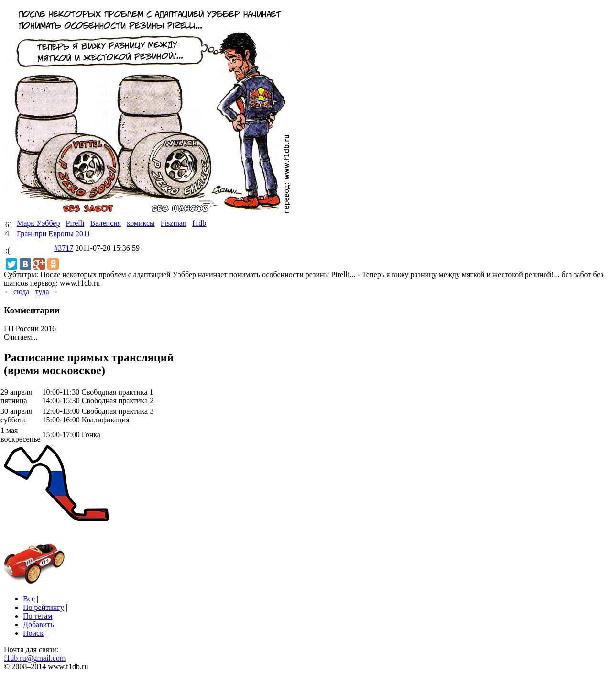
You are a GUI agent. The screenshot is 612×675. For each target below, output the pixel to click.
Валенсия (105, 223)
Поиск (33, 633)
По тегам (37, 616)
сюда (21, 292)
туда (42, 292)
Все (29, 599)
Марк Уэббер (38, 223)
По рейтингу (43, 607)
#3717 (63, 248)
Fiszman (173, 223)
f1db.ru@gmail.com (35, 658)
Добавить (38, 624)
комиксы (141, 223)
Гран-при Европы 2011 (53, 234)
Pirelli (75, 223)
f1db (199, 223)
